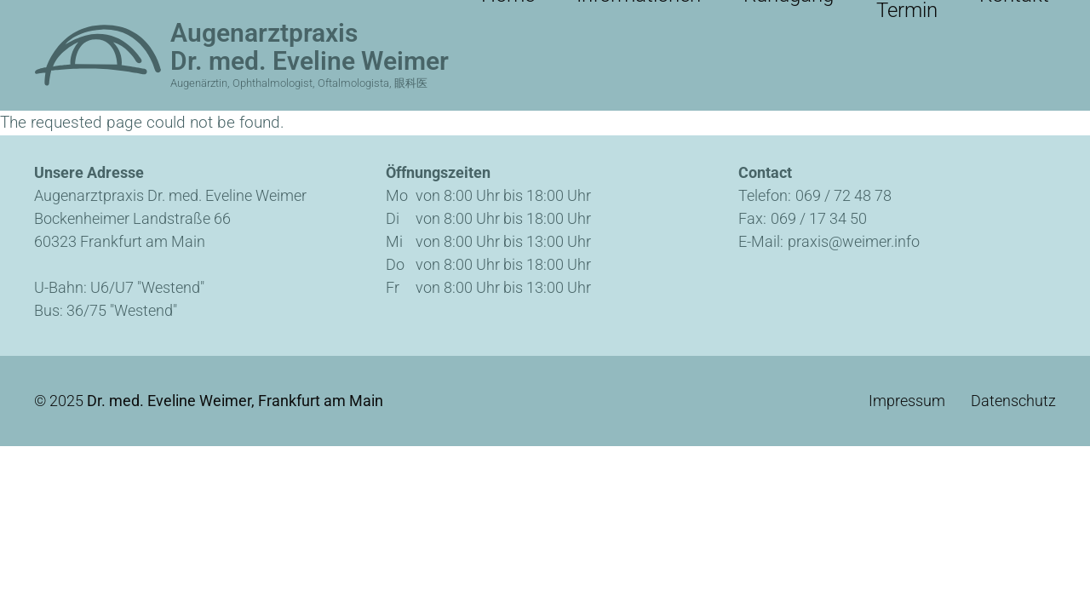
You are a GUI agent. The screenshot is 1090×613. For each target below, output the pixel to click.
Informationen (673, 17)
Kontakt (1014, 17)
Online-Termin (907, 17)
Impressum (907, 401)
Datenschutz (1013, 401)
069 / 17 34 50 (819, 218)
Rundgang (790, 17)
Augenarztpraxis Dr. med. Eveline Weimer (309, 47)
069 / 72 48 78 (843, 195)
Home (572, 17)
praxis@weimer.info (854, 241)
